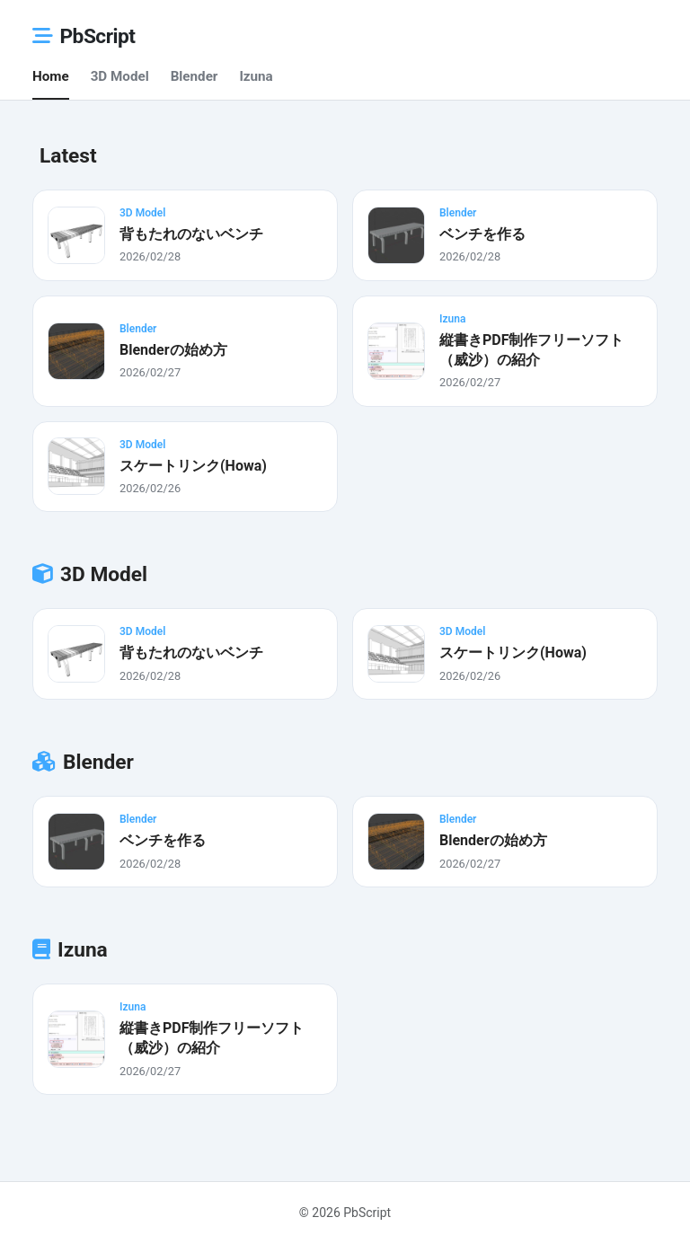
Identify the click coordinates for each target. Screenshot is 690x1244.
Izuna (255, 76)
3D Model (120, 76)
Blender (194, 76)
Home (50, 76)
